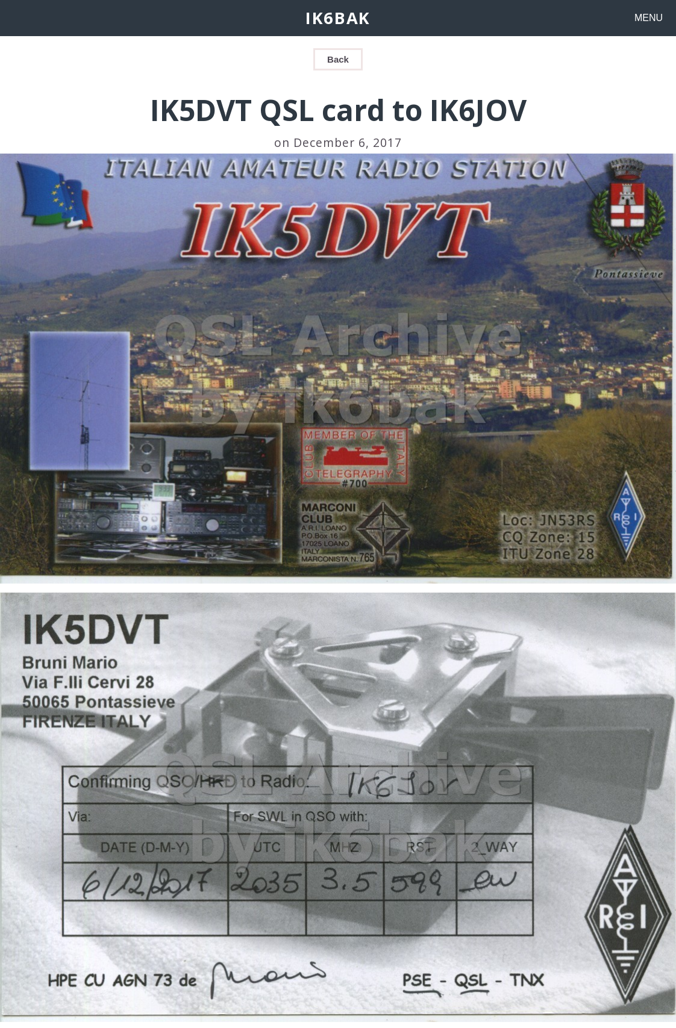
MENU (648, 18)
